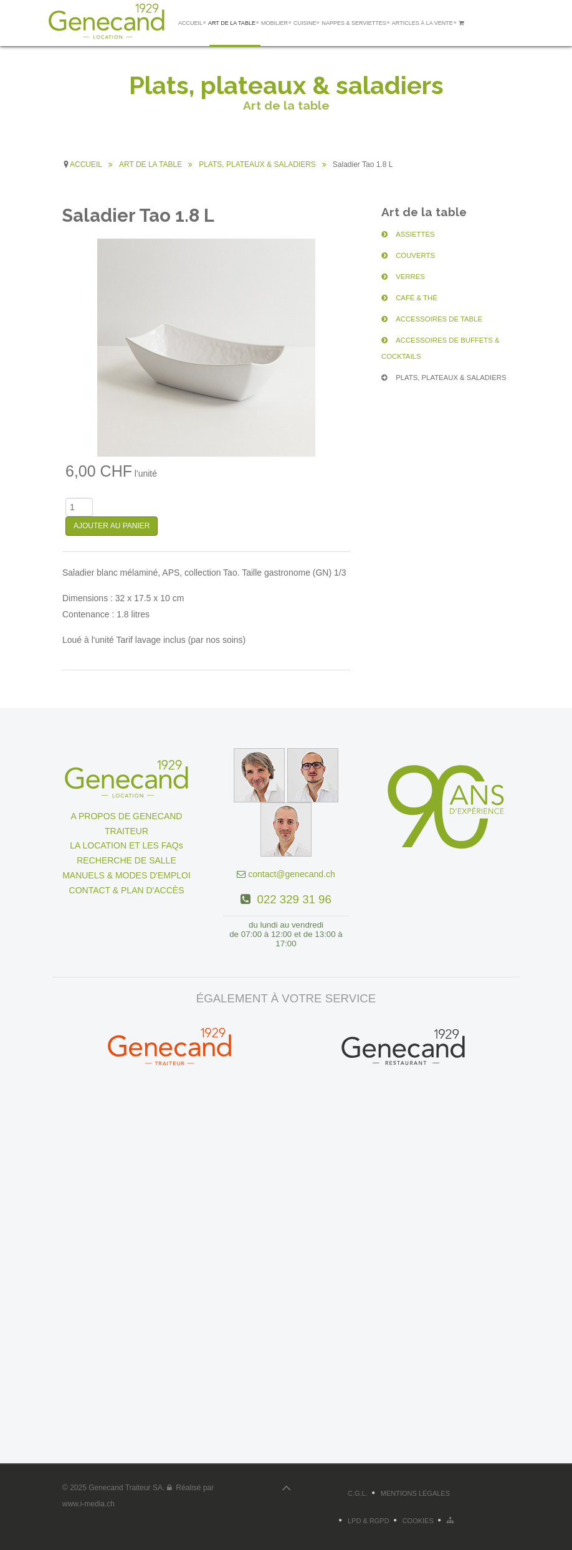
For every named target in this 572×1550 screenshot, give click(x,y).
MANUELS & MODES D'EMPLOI (126, 875)
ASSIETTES (409, 234)
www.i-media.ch (88, 1504)
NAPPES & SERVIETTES (354, 23)
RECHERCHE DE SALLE (126, 860)
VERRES (405, 276)
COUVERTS (409, 255)
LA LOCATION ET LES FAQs (126, 845)
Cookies (418, 1520)
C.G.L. (358, 1493)
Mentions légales (415, 1493)
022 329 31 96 (290, 899)
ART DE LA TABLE (231, 23)
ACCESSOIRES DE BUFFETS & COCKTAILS (451, 340)
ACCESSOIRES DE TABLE (428, 319)
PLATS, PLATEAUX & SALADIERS (437, 361)
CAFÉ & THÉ (410, 298)
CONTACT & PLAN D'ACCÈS (126, 890)
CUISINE (305, 23)
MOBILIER (274, 23)
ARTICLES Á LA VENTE (422, 23)
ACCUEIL (190, 23)
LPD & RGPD (368, 1520)
